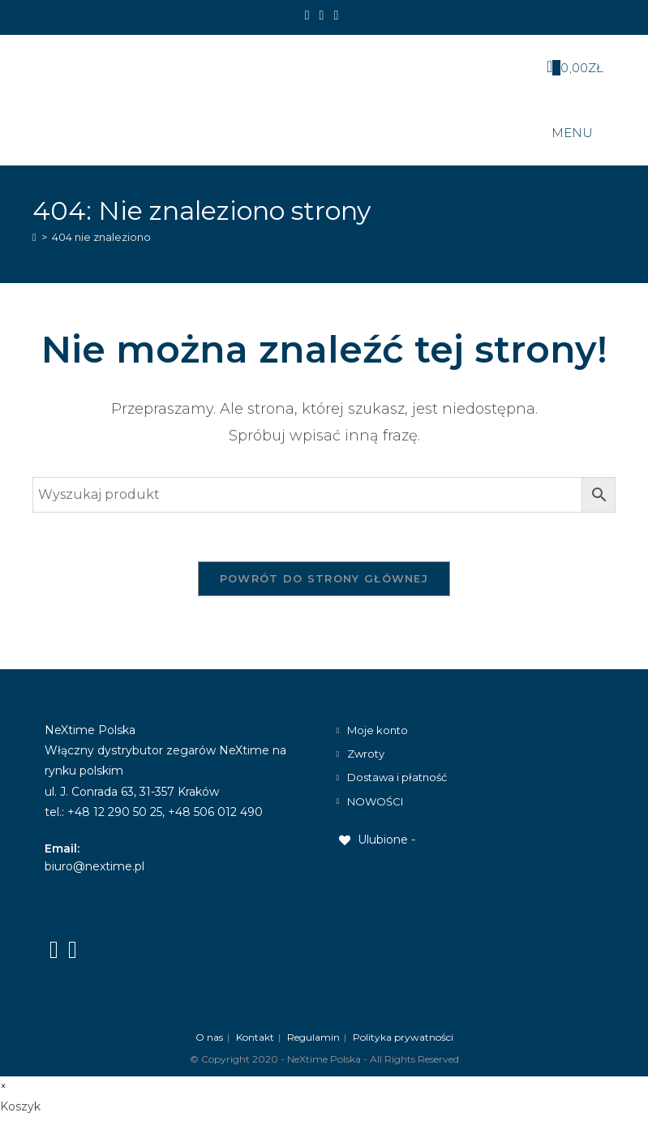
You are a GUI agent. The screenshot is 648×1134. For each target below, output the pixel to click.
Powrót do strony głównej (324, 578)
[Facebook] (310, 15)
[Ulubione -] (376, 839)
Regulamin (313, 1037)
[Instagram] (322, 15)
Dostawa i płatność (397, 777)
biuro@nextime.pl (94, 866)
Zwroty (365, 753)
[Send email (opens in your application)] (335, 15)
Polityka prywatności (403, 1037)
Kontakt (255, 1037)
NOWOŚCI (375, 801)
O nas (209, 1037)
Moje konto (377, 730)
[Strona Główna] (34, 236)
